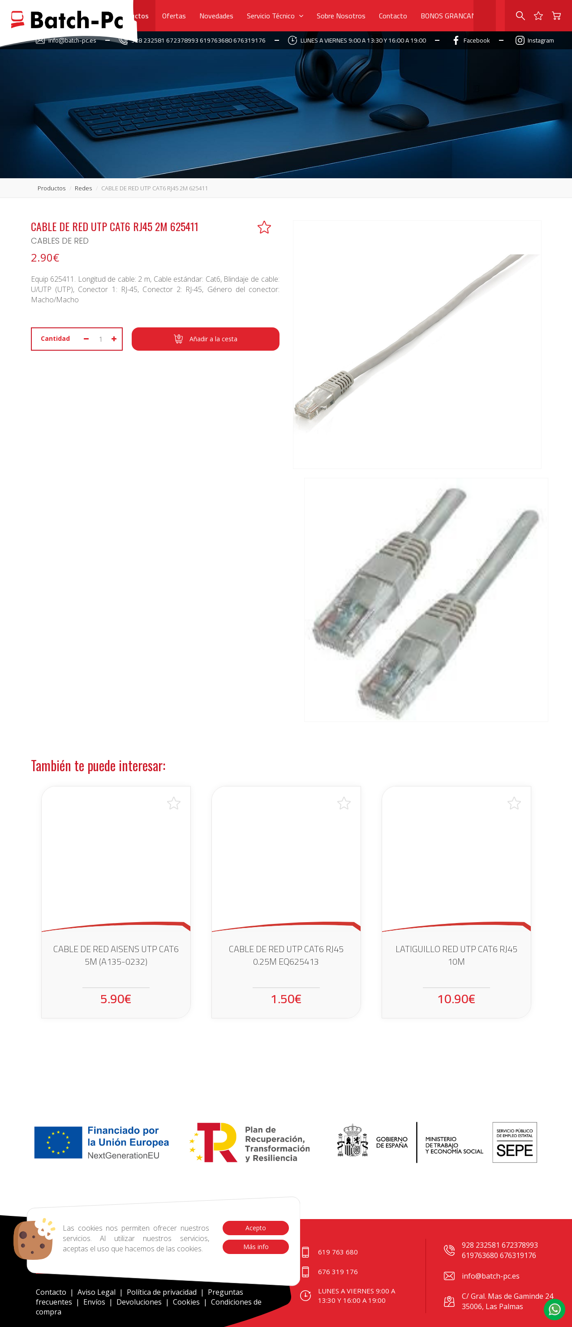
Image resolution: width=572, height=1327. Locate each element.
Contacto (393, 15)
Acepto (255, 1228)
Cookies (186, 1302)
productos (51, 188)
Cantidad (55, 338)
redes (83, 188)
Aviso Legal (96, 1292)
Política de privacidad (162, 1292)
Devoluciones (139, 1302)
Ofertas (174, 15)
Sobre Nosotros (341, 15)
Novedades (216, 15)
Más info (255, 1246)
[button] (554, 1309)
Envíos (94, 1302)
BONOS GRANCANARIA (456, 15)
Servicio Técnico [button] (275, 15)
